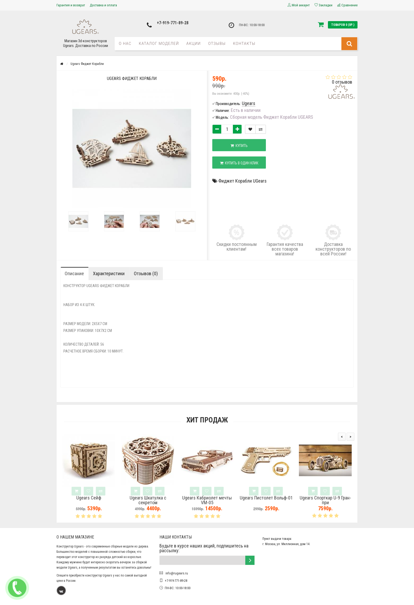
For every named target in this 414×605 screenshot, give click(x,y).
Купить (239, 146)
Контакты (244, 43)
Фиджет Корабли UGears (242, 181)
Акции (193, 43)
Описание (74, 273)
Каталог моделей (159, 43)
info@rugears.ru (176, 573)
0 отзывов (342, 82)
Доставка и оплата (103, 5)
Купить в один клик (239, 163)
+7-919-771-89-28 (173, 22)
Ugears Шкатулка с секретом (148, 500)
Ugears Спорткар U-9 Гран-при (325, 500)
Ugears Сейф (88, 498)
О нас (125, 43)
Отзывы (216, 43)
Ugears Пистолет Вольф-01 (266, 498)
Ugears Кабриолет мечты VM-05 (207, 500)
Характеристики (109, 273)
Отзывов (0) (146, 273)
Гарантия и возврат (71, 5)
